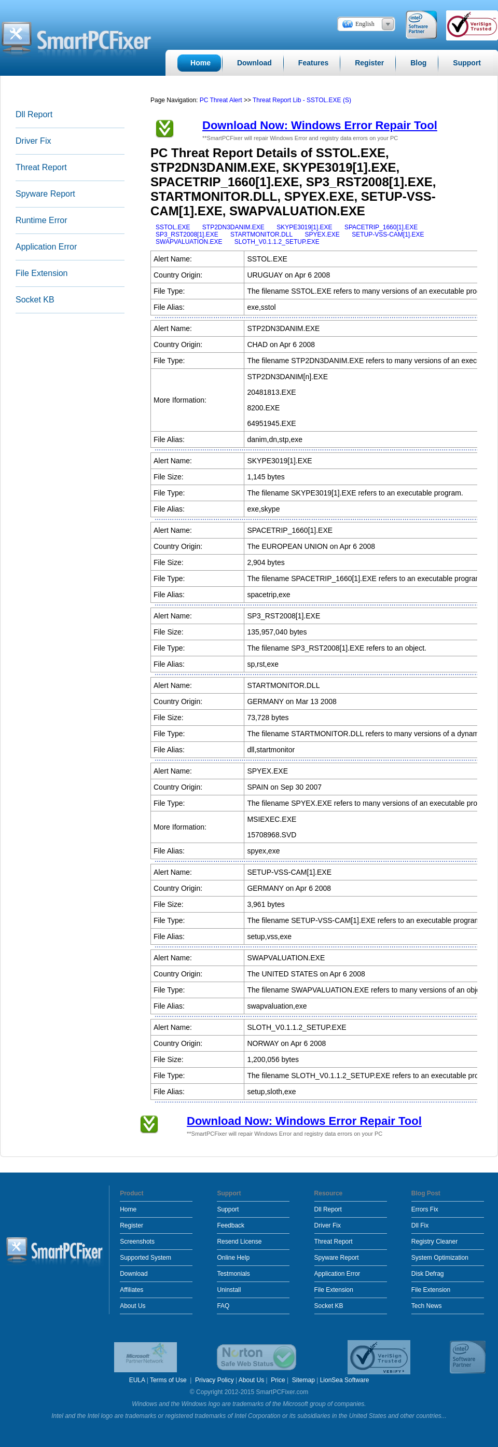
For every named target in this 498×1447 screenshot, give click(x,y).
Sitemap (303, 1380)
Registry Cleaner (434, 1241)
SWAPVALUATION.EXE (189, 241)
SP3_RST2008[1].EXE (187, 234)
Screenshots (137, 1241)
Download (133, 1273)
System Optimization (439, 1257)
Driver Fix (33, 140)
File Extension (42, 273)
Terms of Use (169, 1380)
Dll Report (34, 114)
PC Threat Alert (221, 100)
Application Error (46, 246)
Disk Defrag (427, 1273)
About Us (132, 1306)
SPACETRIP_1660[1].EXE (381, 227)
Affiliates (131, 1289)
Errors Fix (424, 1209)
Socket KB (35, 299)
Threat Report (41, 167)
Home (128, 1209)
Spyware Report (45, 193)
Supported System (145, 1257)
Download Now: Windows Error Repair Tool (319, 125)
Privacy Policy (214, 1380)
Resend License (239, 1241)
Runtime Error (41, 220)
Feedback (230, 1225)
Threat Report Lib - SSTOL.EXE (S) (302, 100)
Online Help (233, 1257)
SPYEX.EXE (322, 234)
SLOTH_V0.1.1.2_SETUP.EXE (277, 241)
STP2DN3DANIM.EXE (233, 227)
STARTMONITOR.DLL (261, 234)
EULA (137, 1380)
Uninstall (229, 1289)
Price (278, 1380)
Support (228, 1209)
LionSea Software (344, 1380)
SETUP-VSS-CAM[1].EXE (388, 234)
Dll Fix (419, 1225)
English (365, 23)
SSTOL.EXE (173, 227)
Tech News (426, 1306)
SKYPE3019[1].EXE (304, 227)
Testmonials (233, 1273)
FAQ (223, 1306)
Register (131, 1225)
